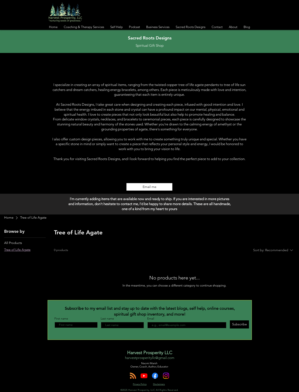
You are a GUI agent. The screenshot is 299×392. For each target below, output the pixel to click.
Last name (107, 318)
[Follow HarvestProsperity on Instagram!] (166, 376)
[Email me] (149, 187)
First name (61, 318)
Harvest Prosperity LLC (149, 352)
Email (151, 318)
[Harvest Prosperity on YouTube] (144, 376)
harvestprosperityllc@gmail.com (149, 358)
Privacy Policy (140, 384)
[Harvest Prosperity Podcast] (133, 376)
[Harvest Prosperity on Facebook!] (155, 376)
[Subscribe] (239, 324)
